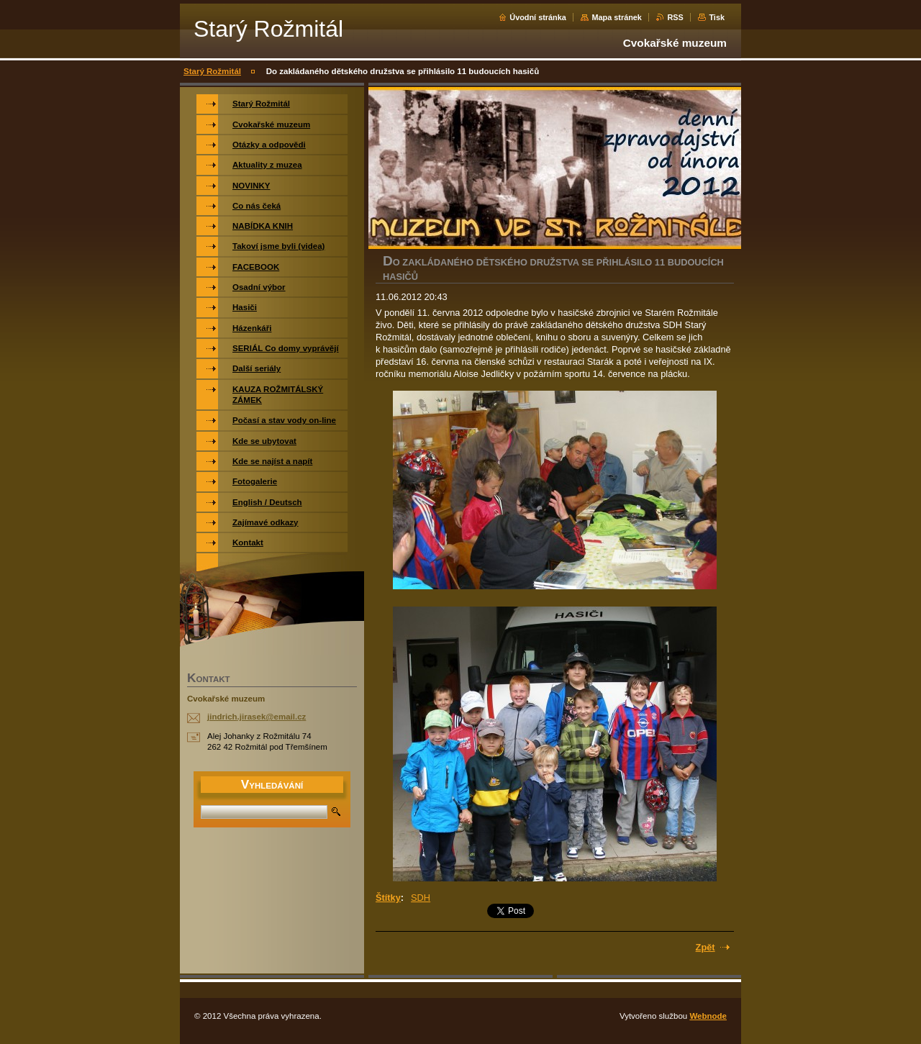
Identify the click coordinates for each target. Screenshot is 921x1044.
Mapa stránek (616, 17)
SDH (420, 897)
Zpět (705, 947)
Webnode (708, 1016)
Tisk (717, 17)
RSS (675, 17)
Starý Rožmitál (212, 71)
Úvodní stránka (537, 17)
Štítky (388, 897)
